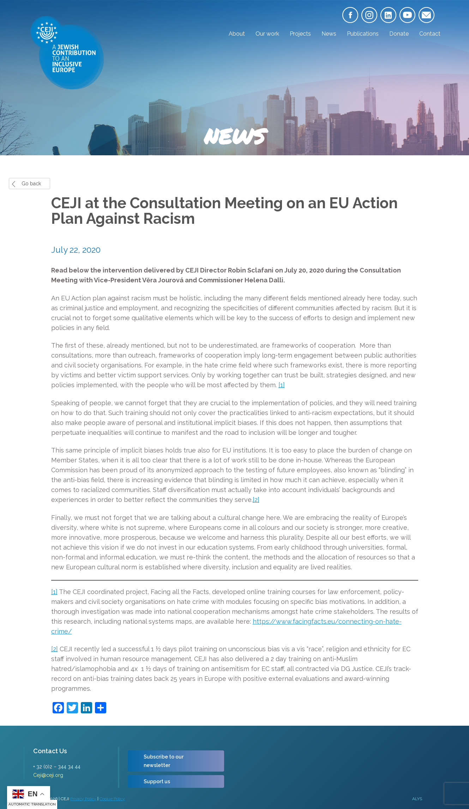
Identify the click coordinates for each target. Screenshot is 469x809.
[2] (256, 499)
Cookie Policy (112, 798)
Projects (300, 33)
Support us (157, 781)
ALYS (417, 798)
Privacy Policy (83, 798)
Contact (429, 33)
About (237, 33)
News (328, 33)
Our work (267, 33)
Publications (363, 33)
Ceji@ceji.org (48, 775)
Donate (399, 33)
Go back (31, 183)
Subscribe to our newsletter (164, 761)
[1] (281, 385)
